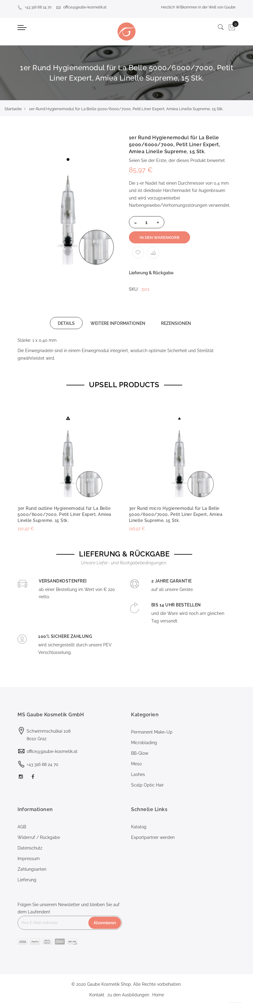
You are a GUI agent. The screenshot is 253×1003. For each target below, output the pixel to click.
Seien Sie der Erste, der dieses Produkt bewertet (177, 160)
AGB (22, 826)
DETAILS (66, 323)
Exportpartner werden (153, 837)
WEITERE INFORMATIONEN (117, 323)
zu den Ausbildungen (128, 994)
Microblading (144, 742)
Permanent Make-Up (151, 732)
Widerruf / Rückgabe (39, 837)
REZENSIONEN (176, 323)
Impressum (29, 858)
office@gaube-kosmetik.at (81, 7)
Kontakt (96, 994)
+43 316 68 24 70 (34, 7)
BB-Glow (139, 753)
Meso (136, 763)
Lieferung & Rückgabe (151, 272)
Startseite (13, 109)
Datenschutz (30, 848)
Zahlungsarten (32, 869)
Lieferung (27, 879)
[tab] (66, 323)
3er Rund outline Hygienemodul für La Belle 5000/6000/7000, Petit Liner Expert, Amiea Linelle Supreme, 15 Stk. (64, 514)
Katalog (138, 826)
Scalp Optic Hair (147, 785)
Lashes (138, 774)
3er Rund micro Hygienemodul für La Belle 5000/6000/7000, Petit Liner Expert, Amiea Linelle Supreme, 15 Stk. (176, 514)
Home (158, 994)
